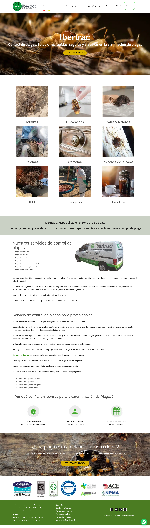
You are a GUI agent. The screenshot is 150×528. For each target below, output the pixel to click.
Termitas (57, 6)
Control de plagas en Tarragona (29, 384)
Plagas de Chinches (22, 258)
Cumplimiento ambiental (65, 520)
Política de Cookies (63, 514)
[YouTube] (125, 509)
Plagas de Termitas (22, 252)
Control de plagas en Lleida (28, 387)
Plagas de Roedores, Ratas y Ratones (28, 267)
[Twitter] (116, 509)
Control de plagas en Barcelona (29, 378)
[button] (61, 6)
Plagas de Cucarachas (23, 261)
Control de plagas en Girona (28, 381)
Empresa (46, 6)
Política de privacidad (64, 511)
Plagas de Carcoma (22, 255)
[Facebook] (111, 509)
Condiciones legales (63, 508)
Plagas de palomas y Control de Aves (28, 264)
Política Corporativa (63, 517)
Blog (107, 6)
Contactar (129, 6)
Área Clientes (117, 6)
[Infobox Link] (31, 105)
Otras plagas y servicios (75, 6)
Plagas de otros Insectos (24, 270)
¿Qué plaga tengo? (95, 6)
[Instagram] (120, 509)
